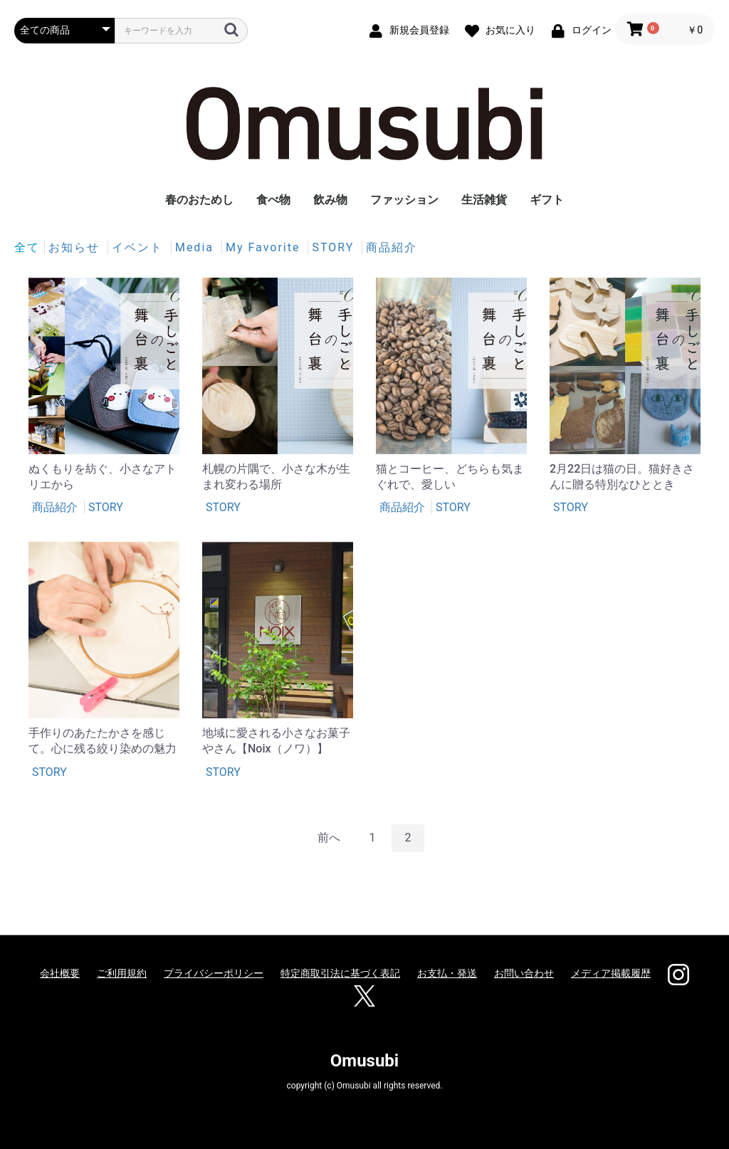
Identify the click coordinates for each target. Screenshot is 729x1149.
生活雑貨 (484, 199)
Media (196, 247)
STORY (335, 247)
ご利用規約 (122, 973)
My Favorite (265, 247)
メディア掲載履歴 (611, 973)
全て (27, 247)
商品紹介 (391, 247)
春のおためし (199, 199)
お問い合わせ (524, 973)
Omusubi (364, 1061)
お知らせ (76, 247)
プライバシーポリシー (213, 973)
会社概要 (60, 973)
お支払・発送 (447, 973)
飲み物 (330, 199)
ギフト (547, 199)
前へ (329, 837)
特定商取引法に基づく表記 (340, 973)
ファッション (404, 199)
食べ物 (273, 199)
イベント (139, 247)
